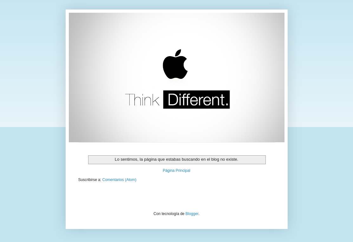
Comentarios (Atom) (119, 180)
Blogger (192, 214)
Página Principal (176, 170)
